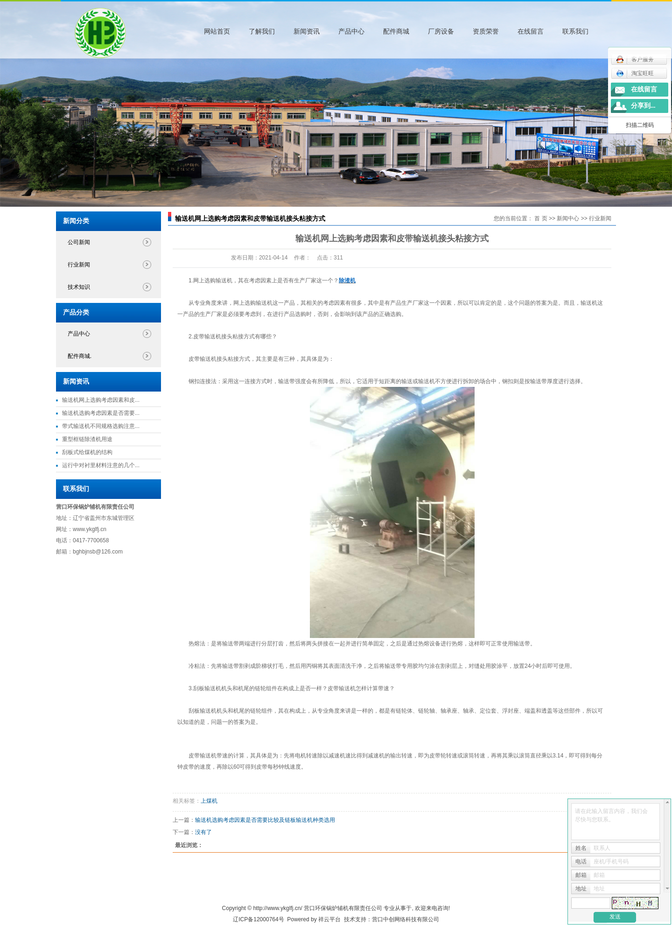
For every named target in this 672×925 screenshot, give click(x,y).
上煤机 (209, 801)
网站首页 (217, 31)
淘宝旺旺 (635, 73)
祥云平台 (329, 919)
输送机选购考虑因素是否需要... (101, 413)
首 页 (540, 218)
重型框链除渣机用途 (87, 439)
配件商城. (79, 356)
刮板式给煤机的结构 (87, 452)
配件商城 (396, 31)
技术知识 (79, 287)
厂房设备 (441, 31)
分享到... (643, 105)
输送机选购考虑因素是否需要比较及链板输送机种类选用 (265, 820)
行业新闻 (79, 264)
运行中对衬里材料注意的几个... (101, 465)
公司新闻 (79, 242)
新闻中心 (568, 218)
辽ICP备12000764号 (258, 919)
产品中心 (351, 31)
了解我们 (262, 31)
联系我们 (575, 31)
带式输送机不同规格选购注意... (101, 426)
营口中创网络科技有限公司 (405, 919)
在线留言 (531, 31)
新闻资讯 (307, 31)
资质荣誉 (486, 31)
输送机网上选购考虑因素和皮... (101, 400)
